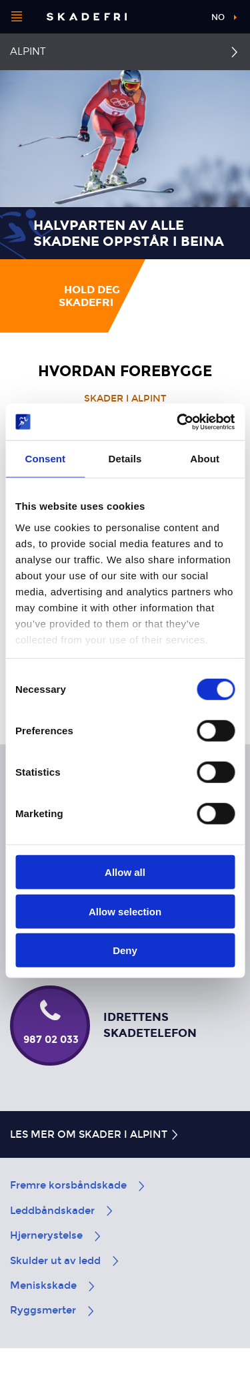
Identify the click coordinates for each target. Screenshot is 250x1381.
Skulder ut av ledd (65, 1261)
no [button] (218, 17)
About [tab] (204, 458)
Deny (125, 950)
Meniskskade (53, 1285)
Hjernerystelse (56, 1235)
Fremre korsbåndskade (78, 1185)
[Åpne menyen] (16, 16)
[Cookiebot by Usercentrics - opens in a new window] (178, 421)
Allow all (125, 872)
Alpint (27, 51)
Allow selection (125, 911)
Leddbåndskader (62, 1211)
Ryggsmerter (53, 1310)
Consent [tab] (45, 458)
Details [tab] (125, 458)
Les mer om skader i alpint (95, 1134)
